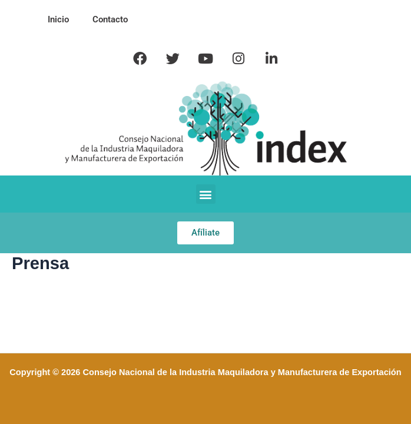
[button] (206, 194)
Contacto (110, 19)
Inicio (58, 19)
